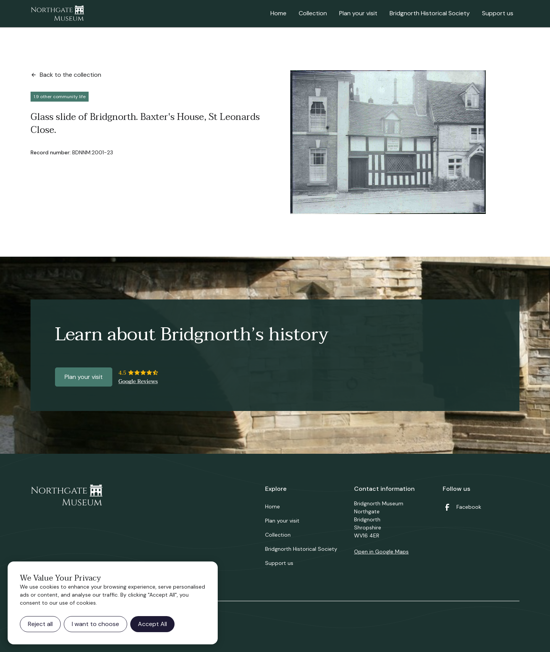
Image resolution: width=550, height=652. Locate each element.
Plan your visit (358, 13)
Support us (497, 13)
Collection (313, 13)
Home (278, 13)
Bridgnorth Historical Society (430, 13)
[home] (57, 13)
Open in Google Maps (381, 551)
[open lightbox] (388, 142)
